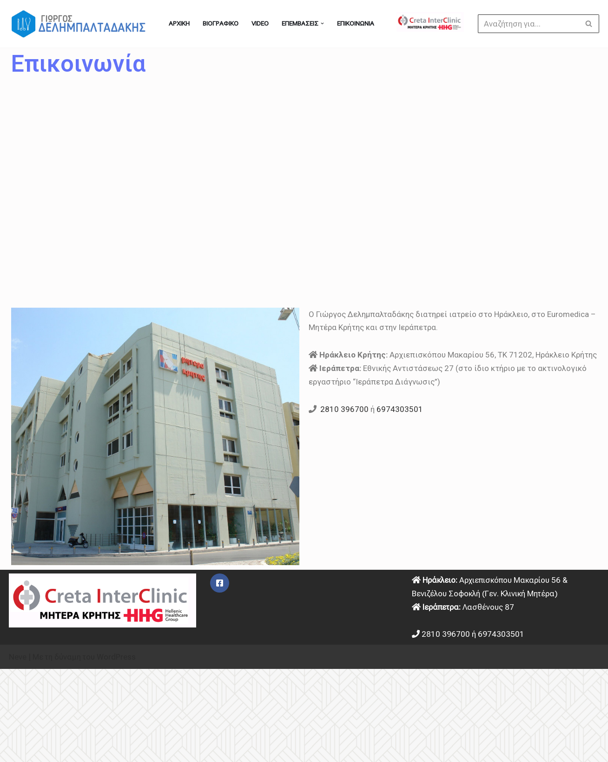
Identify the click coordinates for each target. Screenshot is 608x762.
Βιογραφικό (220, 23)
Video (260, 23)
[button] (322, 23)
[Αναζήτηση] (528, 23)
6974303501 (400, 409)
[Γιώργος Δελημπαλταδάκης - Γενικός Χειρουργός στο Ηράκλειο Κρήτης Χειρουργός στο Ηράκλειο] (81, 23)
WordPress (116, 656)
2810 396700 (344, 409)
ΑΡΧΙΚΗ (179, 23)
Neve (17, 656)
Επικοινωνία (355, 23)
